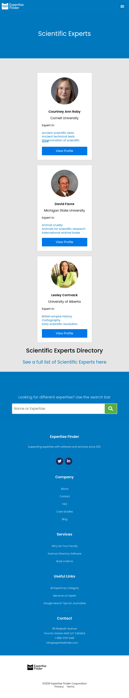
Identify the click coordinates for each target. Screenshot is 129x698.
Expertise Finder (64, 436)
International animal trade (61, 233)
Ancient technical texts (58, 136)
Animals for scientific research (64, 229)
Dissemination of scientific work (61, 140)
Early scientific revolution (60, 324)
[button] (122, 6)
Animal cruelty (52, 225)
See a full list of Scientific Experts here (65, 362)
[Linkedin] (68, 461)
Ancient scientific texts (58, 133)
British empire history (57, 316)
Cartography (51, 320)
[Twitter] (59, 461)
